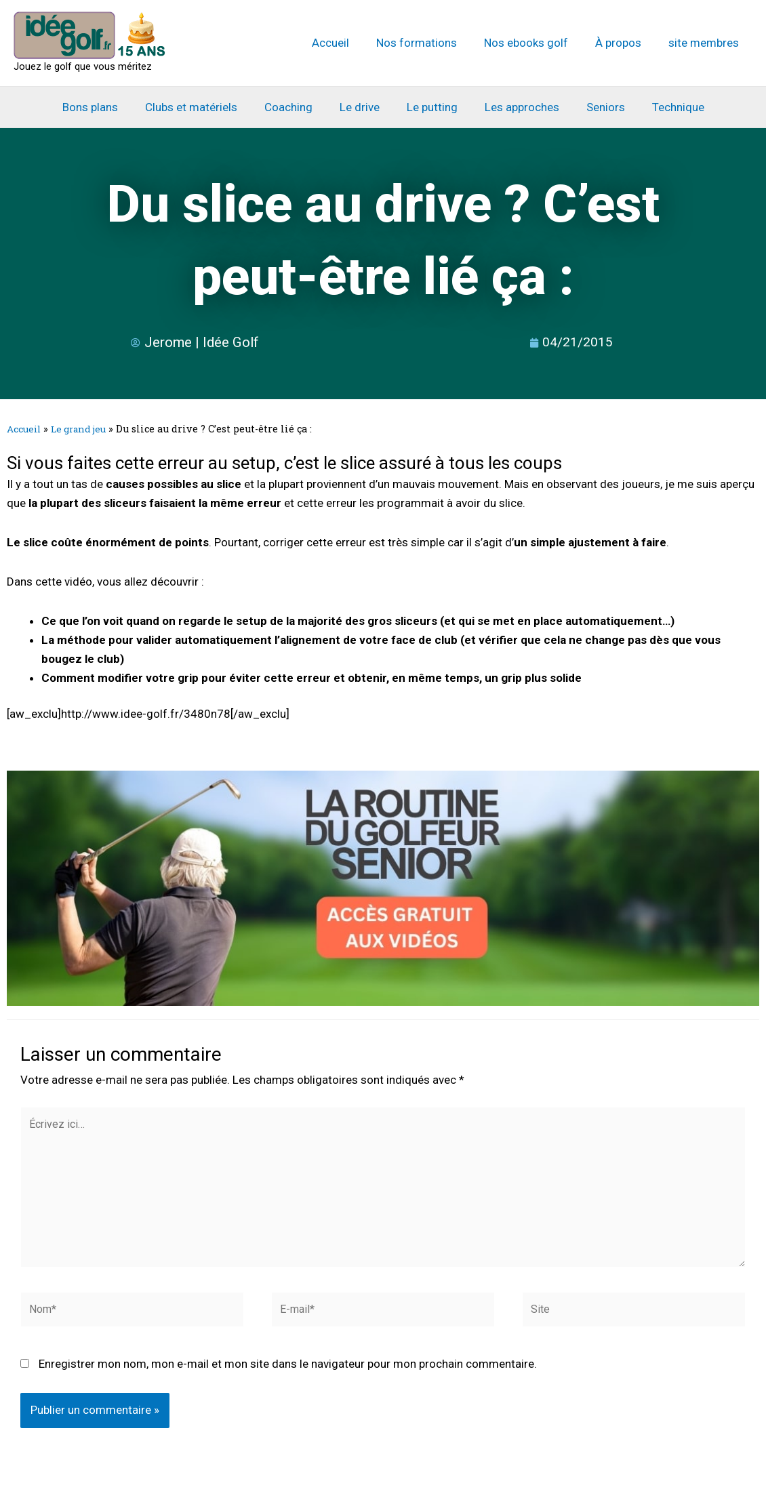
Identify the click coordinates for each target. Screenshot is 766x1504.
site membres (705, 42)
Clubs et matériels (201, 107)
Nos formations (430, 42)
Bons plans (104, 107)
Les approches (516, 107)
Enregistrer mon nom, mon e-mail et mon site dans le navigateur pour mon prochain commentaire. (288, 1376)
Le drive (362, 107)
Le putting (430, 107)
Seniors (595, 107)
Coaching (294, 107)
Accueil (348, 42)
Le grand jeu (84, 428)
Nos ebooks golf (536, 42)
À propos (624, 42)
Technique (664, 107)
